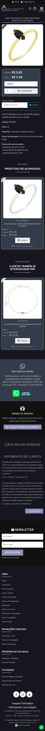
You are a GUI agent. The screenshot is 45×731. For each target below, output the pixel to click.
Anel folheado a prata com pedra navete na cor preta (22, 225)
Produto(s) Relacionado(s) (22, 246)
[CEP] (15, 105)
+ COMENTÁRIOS (34, 511)
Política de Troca (8, 609)
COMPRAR (28, 90)
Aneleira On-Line (8, 685)
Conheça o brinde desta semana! (22, 427)
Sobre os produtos (9, 618)
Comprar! (24, 240)
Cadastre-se (28, 2)
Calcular (34, 105)
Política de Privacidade (10, 558)
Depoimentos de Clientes (11, 681)
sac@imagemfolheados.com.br (25, 723)
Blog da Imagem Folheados (12, 677)
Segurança (6, 605)
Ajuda (4, 581)
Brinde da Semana (9, 644)
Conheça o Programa (10, 658)
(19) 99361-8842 (22, 725)
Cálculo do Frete (8, 101)
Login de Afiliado (8, 662)
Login (15, 2)
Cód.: (22, 221)
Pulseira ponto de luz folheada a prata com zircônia (22, 325)
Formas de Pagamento (10, 601)
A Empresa (6, 585)
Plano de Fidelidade (10, 640)
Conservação (7, 622)
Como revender (8, 589)
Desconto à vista (8, 636)
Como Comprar (7, 593)
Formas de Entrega (9, 597)
